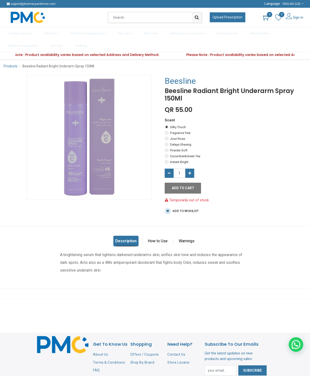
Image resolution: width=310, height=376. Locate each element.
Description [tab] (126, 226)
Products (10, 52)
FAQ (96, 356)
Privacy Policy (104, 364)
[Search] (197, 17)
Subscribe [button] (252, 356)
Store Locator (178, 348)
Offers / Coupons (144, 340)
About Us (100, 340)
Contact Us (176, 340)
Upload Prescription (227, 17)
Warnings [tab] (186, 226)
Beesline (180, 66)
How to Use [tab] (158, 226)
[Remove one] (169, 159)
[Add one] (189, 159)
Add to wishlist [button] (182, 197)
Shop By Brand (142, 348)
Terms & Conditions (109, 348)
